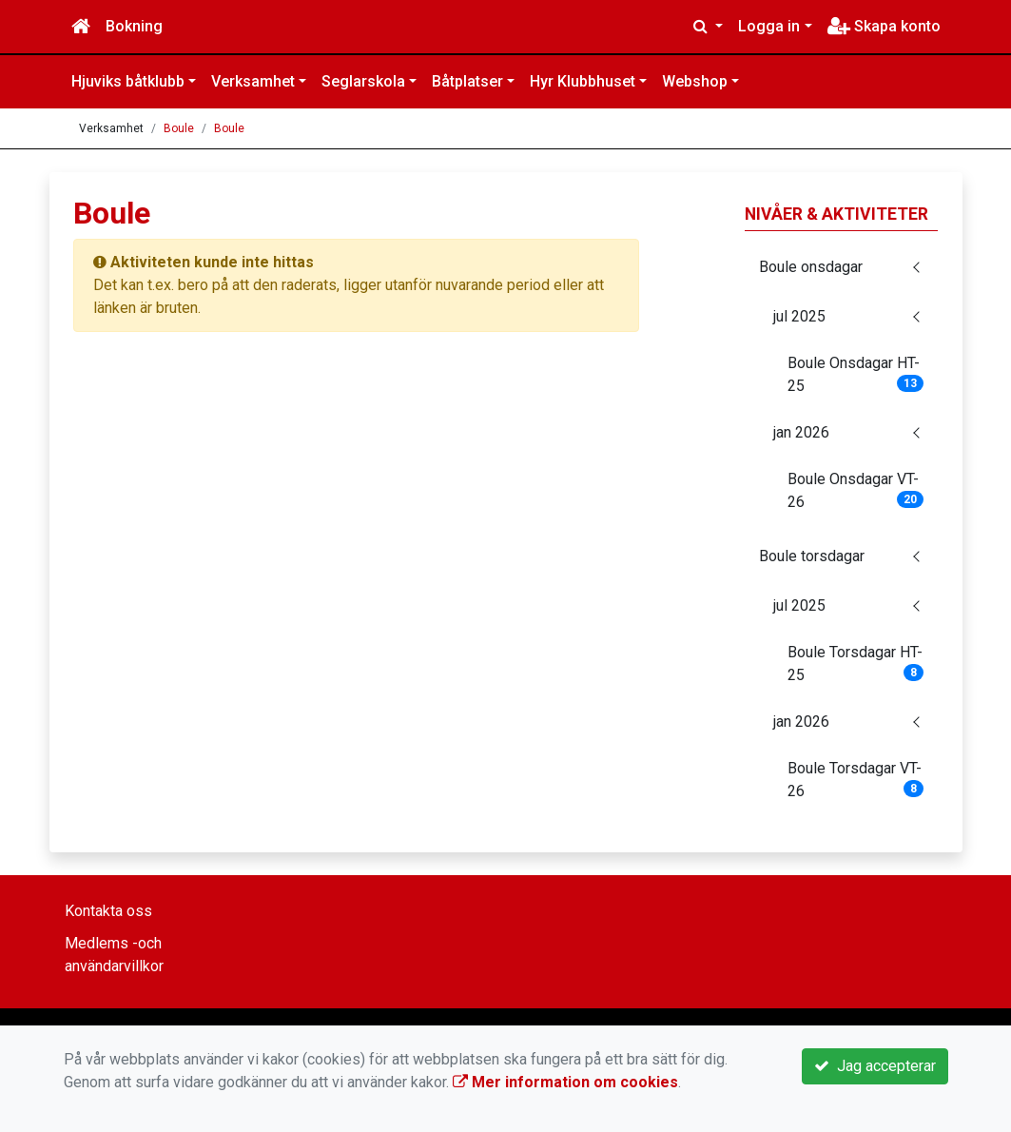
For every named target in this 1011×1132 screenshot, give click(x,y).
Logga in (769, 26)
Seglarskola (363, 81)
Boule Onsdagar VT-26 (855, 490)
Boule (179, 128)
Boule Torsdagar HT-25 (855, 663)
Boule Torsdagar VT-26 (855, 779)
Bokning (134, 26)
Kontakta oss (108, 911)
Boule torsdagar (812, 556)
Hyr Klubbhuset (582, 81)
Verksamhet (253, 81)
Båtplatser (467, 81)
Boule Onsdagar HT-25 (855, 374)
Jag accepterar (875, 1066)
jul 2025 (799, 316)
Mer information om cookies (565, 1082)
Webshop (695, 81)
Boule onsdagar (811, 267)
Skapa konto (884, 26)
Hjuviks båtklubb (128, 81)
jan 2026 (801, 432)
